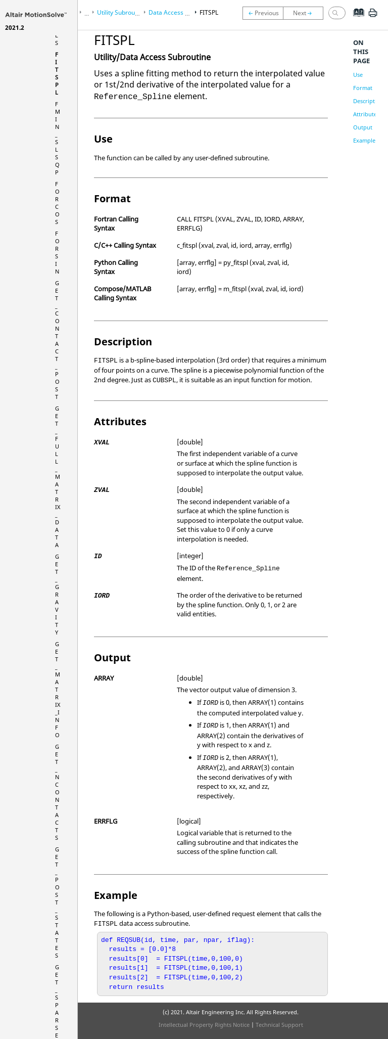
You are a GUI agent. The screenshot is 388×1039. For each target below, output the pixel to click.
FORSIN (57, 252)
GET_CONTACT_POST (57, 339)
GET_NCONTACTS (57, 792)
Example (364, 140)
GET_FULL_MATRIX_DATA (57, 476)
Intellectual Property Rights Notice (204, 1024)
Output (362, 127)
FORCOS (57, 202)
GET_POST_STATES (57, 902)
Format (362, 88)
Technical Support (279, 1024)
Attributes (366, 114)
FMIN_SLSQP (57, 138)
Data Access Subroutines (184, 12)
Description (368, 101)
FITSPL (57, 73)
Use (358, 74)
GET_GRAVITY (57, 594)
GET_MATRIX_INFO (57, 689)
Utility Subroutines (123, 12)
